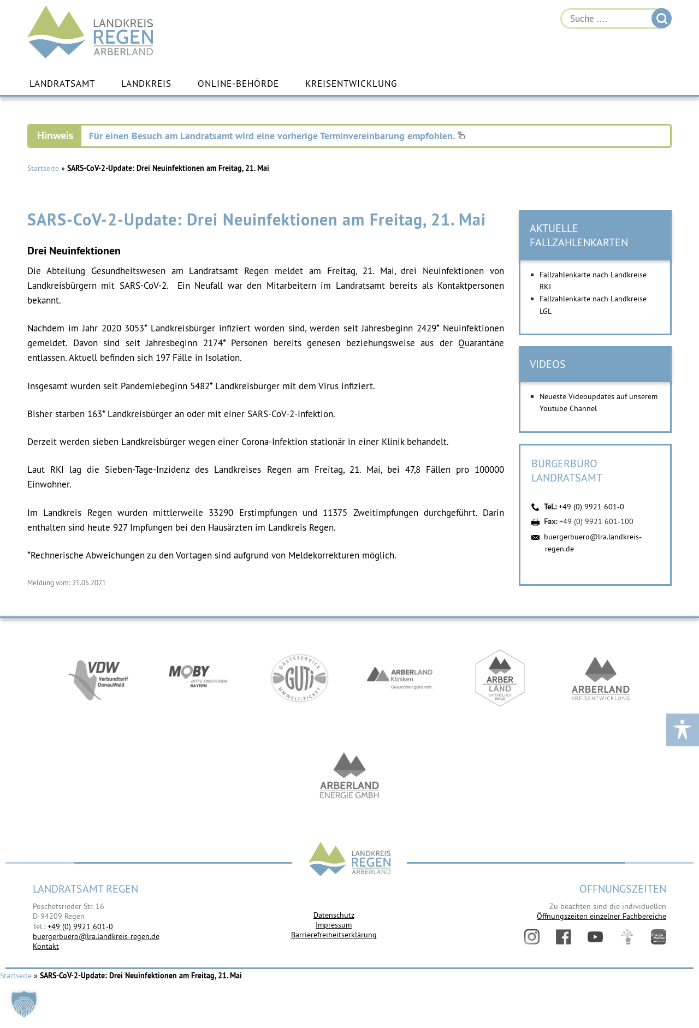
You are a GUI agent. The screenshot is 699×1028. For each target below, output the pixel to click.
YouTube (595, 936)
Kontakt (46, 946)
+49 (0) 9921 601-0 (591, 507)
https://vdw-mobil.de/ (98, 678)
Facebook (563, 936)
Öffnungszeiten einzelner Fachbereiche (601, 916)
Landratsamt (62, 84)
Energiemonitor (658, 936)
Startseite (43, 168)
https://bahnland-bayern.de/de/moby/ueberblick (199, 678)
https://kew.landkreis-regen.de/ (600, 678)
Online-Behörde (238, 84)
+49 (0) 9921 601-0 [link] (80, 926)
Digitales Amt (627, 936)
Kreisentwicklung (351, 84)
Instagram (532, 936)
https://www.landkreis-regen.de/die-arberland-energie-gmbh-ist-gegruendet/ (349, 776)
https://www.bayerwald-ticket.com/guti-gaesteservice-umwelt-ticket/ (299, 678)
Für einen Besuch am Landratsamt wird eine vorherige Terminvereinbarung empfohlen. (277, 135)
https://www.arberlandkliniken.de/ (400, 678)
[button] (24, 1004)
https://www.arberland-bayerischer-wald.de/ (500, 678)
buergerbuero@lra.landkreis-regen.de (96, 936)
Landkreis (146, 84)
